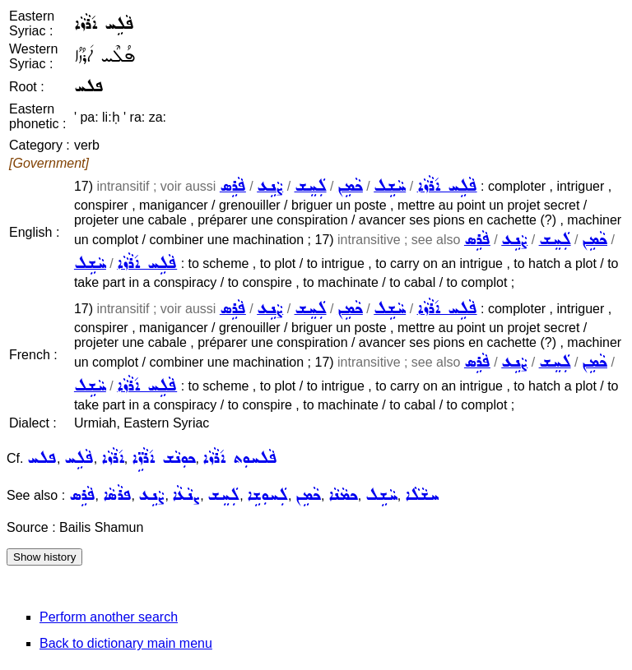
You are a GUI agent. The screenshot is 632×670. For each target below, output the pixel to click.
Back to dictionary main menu (126, 643)
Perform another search (109, 617)
